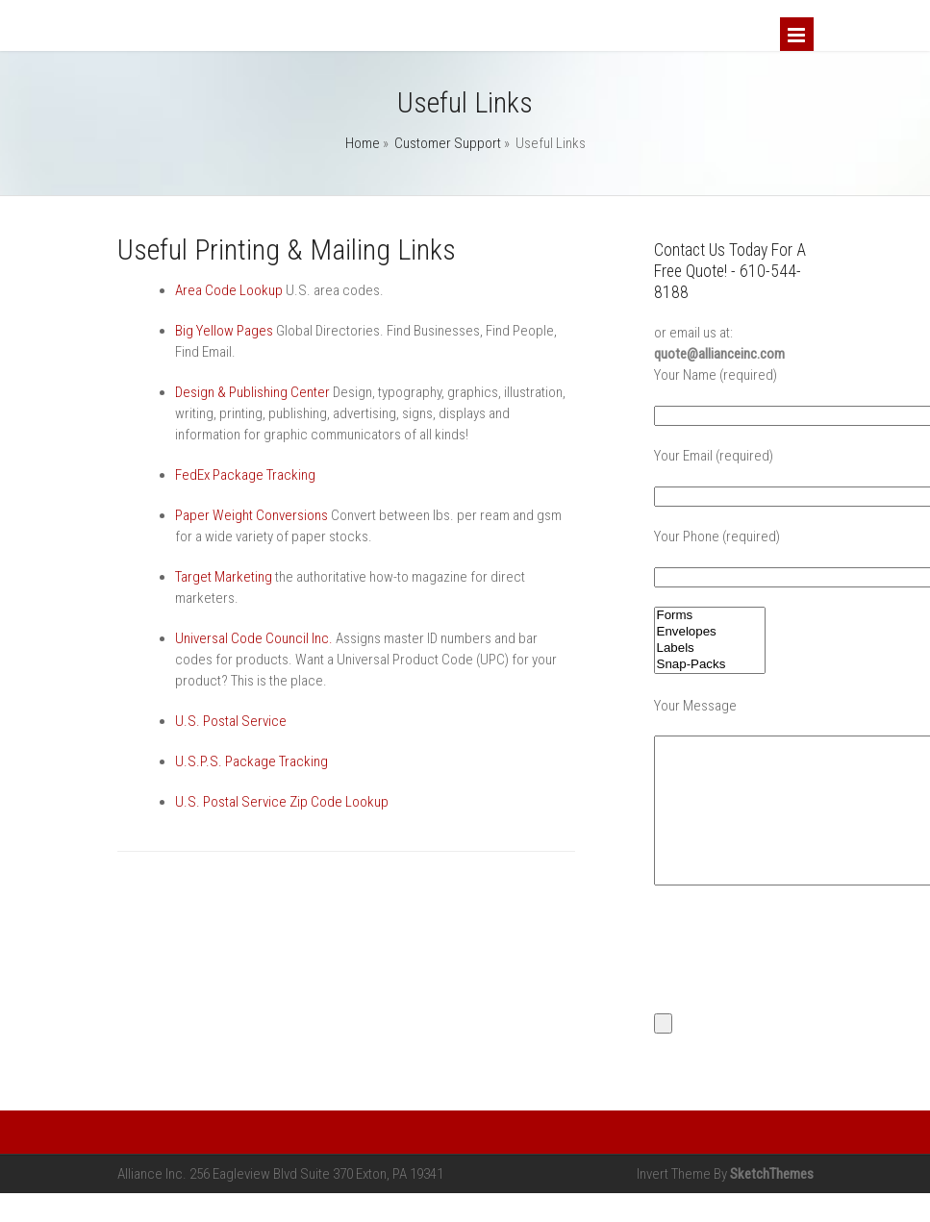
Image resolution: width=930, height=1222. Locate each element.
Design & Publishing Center (252, 392)
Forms (710, 616)
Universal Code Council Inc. (254, 638)
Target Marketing (223, 577)
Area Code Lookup (229, 290)
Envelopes (710, 632)
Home (362, 143)
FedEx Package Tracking (245, 475)
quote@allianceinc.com (719, 353)
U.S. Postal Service (231, 721)
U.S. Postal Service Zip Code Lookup (282, 802)
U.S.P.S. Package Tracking (251, 761)
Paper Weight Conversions (251, 515)
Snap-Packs (710, 665)
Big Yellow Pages (224, 330)
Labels (710, 648)
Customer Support (447, 143)
